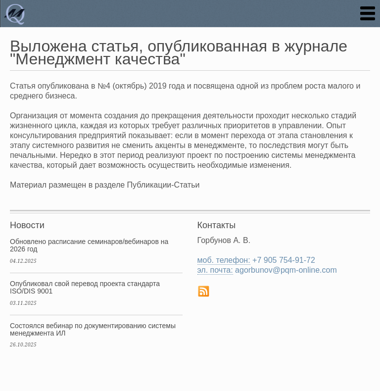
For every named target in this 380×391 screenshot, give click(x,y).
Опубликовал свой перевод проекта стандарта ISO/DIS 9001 (85, 287)
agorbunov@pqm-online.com (286, 270)
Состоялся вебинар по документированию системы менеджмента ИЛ (93, 329)
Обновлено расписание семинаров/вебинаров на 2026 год (89, 245)
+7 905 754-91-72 (283, 260)
